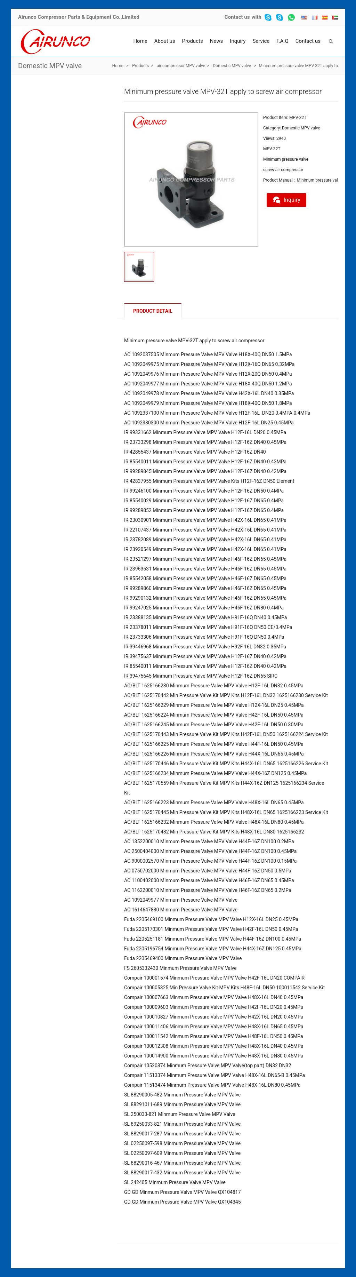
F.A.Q (282, 41)
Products (192, 41)
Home (140, 41)
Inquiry (237, 41)
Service (260, 41)
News (216, 41)
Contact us (237, 17)
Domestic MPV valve (50, 66)
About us (164, 41)
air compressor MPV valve (181, 65)
